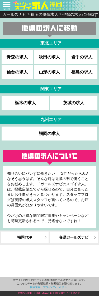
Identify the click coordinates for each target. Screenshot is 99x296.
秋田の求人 (49, 57)
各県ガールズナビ (73, 237)
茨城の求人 (73, 103)
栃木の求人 (25, 103)
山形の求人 (49, 72)
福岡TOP (24, 237)
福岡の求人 (49, 133)
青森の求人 (17, 57)
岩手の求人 (81, 57)
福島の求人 (81, 72)
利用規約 (35, 287)
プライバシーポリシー (56, 287)
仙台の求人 (17, 72)
